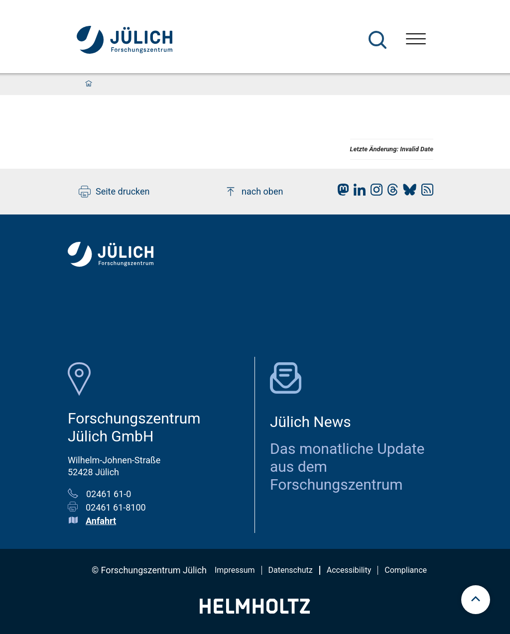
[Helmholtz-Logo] (255, 610)
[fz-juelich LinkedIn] (357, 192)
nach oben (254, 192)
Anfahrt (101, 521)
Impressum (235, 570)
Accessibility (349, 570)
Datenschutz (290, 570)
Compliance (405, 570)
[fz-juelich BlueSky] (407, 192)
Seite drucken (114, 192)
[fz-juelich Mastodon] (341, 192)
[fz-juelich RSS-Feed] (424, 192)
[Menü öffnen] (415, 40)
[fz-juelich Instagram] (374, 192)
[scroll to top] (475, 599)
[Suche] (377, 40)
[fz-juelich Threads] (390, 192)
